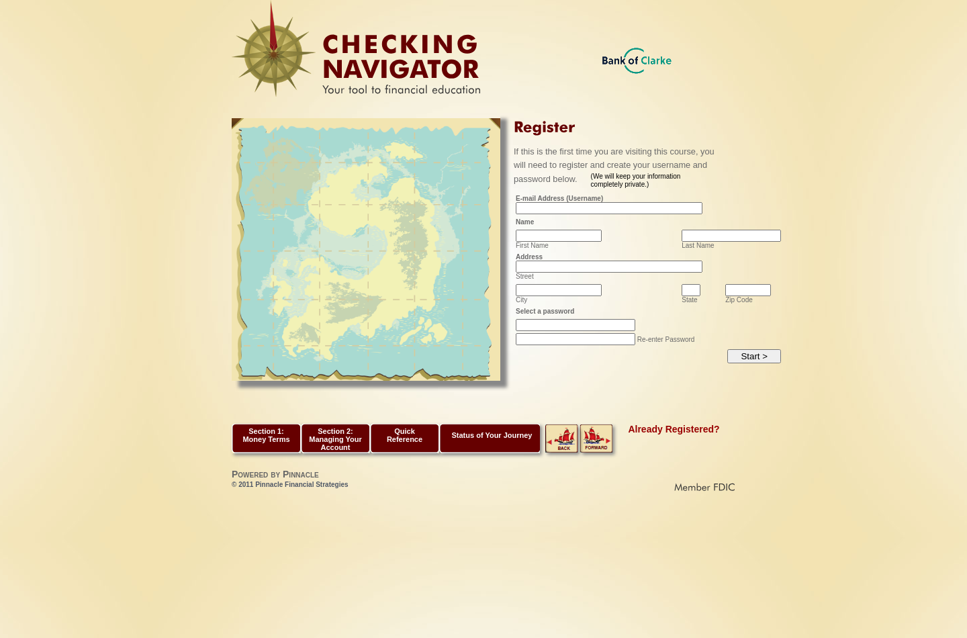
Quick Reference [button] (404, 435)
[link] (561, 450)
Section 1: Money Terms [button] (265, 435)
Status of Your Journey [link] (491, 435)
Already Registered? (673, 429)
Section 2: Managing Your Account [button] (335, 439)
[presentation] (618, 375)
